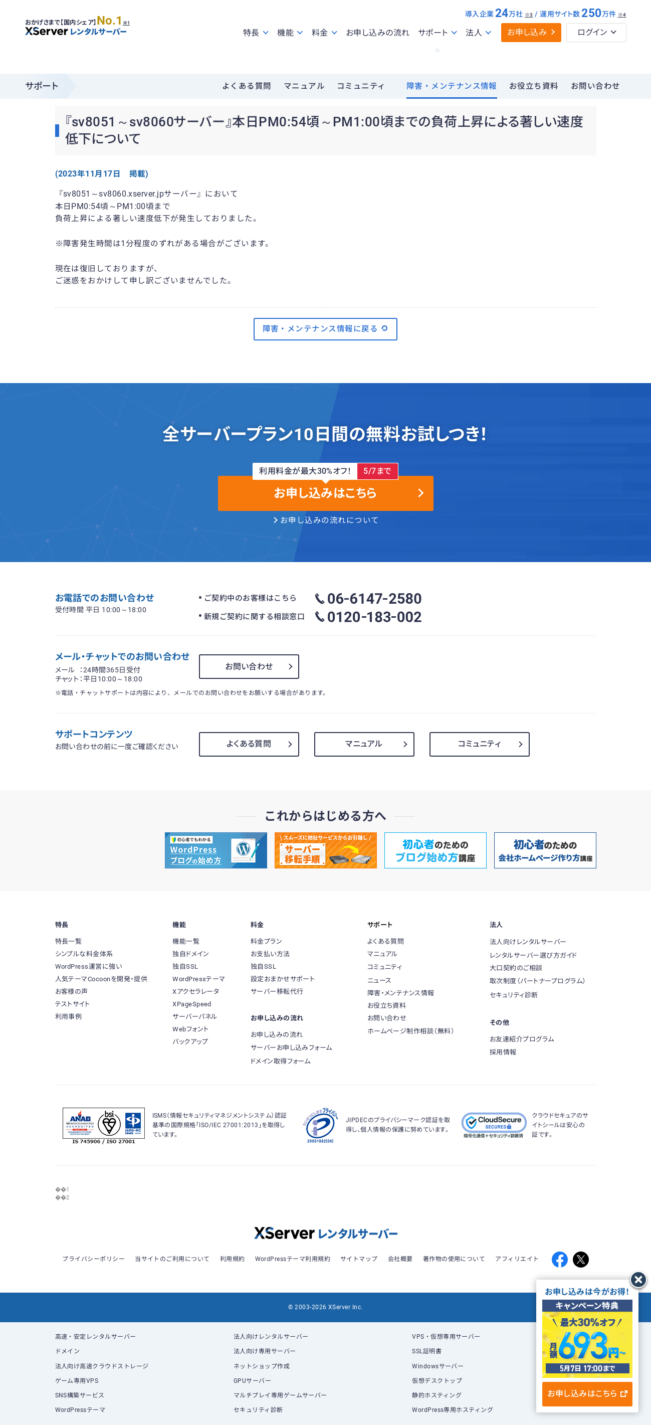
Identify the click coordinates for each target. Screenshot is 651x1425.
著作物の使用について (454, 1259)
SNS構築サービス (80, 1395)
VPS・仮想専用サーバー (446, 1336)
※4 (622, 36)
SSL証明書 (427, 1351)
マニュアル (304, 86)
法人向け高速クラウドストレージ (102, 1366)
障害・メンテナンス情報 (451, 86)
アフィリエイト (517, 1259)
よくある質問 (247, 86)
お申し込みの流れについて (329, 520)
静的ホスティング (437, 1395)
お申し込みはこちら (587, 1393)
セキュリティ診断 (258, 1409)
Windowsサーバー (438, 1366)
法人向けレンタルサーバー (271, 1336)
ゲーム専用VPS (77, 1380)
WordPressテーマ (80, 1409)
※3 (529, 36)
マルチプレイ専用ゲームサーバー (280, 1395)
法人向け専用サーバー (265, 1351)
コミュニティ (361, 86)
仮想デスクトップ (437, 1380)
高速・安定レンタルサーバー (95, 1336)
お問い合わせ (595, 86)
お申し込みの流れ (378, 54)
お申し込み (527, 54)
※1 (138, 40)
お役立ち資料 (534, 86)
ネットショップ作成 (262, 1366)
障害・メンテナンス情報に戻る (326, 328)
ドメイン (67, 1351)
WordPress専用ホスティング (452, 1409)
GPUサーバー (252, 1380)
